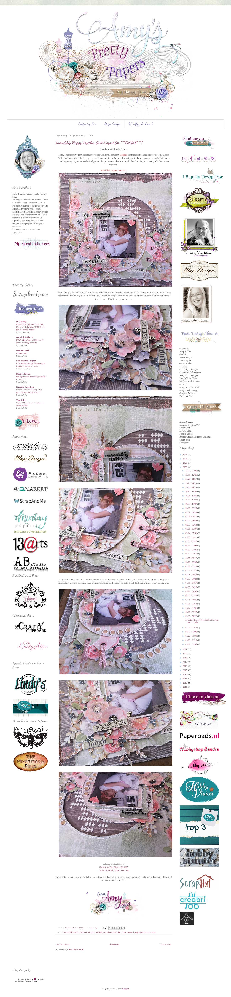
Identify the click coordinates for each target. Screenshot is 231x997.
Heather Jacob (22, 350)
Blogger (125, 988)
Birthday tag (21, 353)
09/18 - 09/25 (191, 508)
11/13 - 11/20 (191, 483)
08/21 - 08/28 (191, 520)
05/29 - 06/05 (191, 562)
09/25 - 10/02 (191, 504)
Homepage (114, 944)
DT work (98, 932)
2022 (185, 467)
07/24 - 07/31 (191, 533)
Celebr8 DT (67, 932)
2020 (185, 653)
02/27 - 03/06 (191, 608)
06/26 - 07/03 (191, 545)
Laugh (135, 932)
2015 (185, 670)
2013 (185, 678)
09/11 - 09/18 (191, 512)
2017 (185, 662)
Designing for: (87, 124)
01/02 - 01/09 (191, 644)
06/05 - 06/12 (191, 558)
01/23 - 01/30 (191, 636)
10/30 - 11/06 (191, 491)
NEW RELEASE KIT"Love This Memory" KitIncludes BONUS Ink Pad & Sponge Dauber (30, 327)
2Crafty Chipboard (140, 124)
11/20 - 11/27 (191, 479)
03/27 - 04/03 (191, 591)
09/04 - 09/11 (191, 516)
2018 (185, 657)
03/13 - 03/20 (191, 599)
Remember (143, 932)
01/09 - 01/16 (191, 640)
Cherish (76, 932)
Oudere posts (165, 944)
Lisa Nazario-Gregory (26, 361)
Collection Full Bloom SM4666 (113, 870)
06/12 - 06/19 (191, 554)
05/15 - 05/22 (191, 570)
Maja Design (112, 124)
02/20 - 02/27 (191, 612)
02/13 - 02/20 (191, 616)
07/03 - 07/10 (191, 541)
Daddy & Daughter (87, 932)
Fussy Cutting (127, 932)
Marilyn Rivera (23, 374)
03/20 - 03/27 (191, 595)
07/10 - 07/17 (191, 537)
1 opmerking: (92, 928)
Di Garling (21, 321)
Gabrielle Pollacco (24, 337)
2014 (185, 674)
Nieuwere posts (62, 944)
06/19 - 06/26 (191, 549)
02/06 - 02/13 (191, 627)
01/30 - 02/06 (191, 632)
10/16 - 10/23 (191, 499)
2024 (185, 458)
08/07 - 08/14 (191, 525)
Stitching (151, 932)
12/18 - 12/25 (191, 475)
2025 (185, 454)
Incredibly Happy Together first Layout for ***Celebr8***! (98, 142)
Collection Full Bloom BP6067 (113, 867)
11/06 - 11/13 (191, 487)
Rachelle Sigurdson (25, 387)
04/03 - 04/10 (191, 587)
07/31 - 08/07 (191, 529)
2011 (185, 687)
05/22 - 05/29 (191, 566)
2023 (185, 463)
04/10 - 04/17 (191, 583)
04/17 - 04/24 (191, 579)
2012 (185, 683)
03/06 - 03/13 (191, 603)
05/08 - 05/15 (191, 574)
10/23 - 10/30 (191, 495)
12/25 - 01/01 (191, 471)
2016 (185, 666)
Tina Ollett (21, 400)
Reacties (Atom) (76, 949)
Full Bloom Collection (112, 932)
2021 (185, 649)
